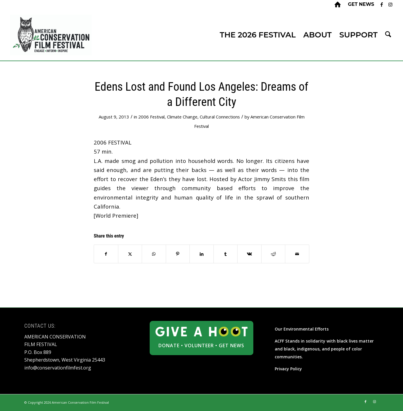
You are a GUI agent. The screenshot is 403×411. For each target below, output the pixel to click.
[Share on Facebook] (106, 254)
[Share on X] (130, 254)
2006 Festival (151, 117)
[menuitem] (359, 4)
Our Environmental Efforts (302, 329)
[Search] (388, 35)
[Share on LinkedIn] (202, 254)
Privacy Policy (288, 369)
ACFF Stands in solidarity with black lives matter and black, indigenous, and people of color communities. (324, 349)
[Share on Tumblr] (226, 254)
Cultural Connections (220, 117)
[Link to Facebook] (381, 4)
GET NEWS (231, 345)
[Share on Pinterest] (178, 254)
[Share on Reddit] (273, 254)
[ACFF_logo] (51, 35)
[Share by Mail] (297, 254)
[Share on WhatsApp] (154, 254)
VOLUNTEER (199, 345)
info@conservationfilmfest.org (57, 367)
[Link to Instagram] (390, 4)
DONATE (169, 345)
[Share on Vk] (249, 254)
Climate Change (182, 117)
